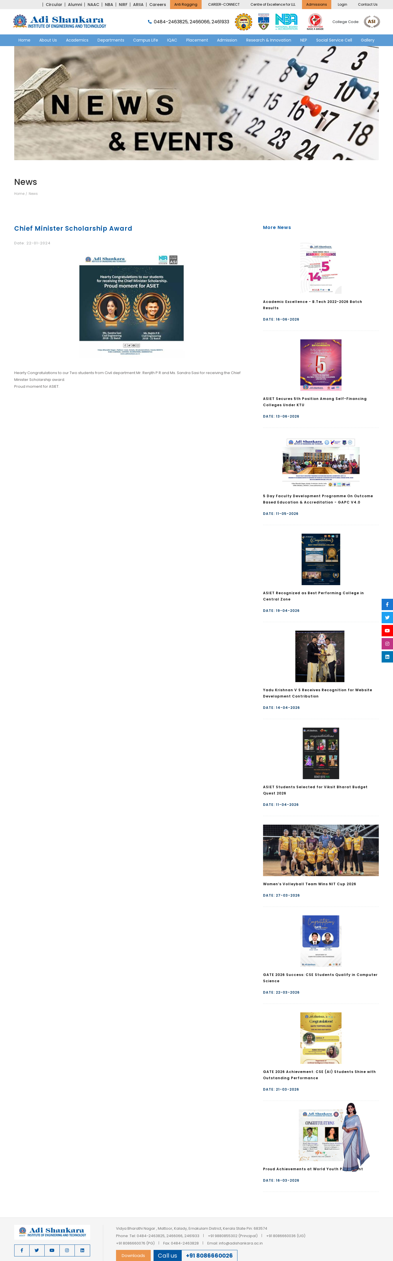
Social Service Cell (334, 40)
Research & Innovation (268, 40)
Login (342, 4)
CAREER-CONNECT (224, 4)
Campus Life (145, 40)
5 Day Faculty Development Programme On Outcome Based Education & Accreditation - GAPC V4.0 (318, 499)
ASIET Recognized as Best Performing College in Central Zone (313, 596)
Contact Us (368, 4)
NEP (303, 40)
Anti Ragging (185, 4)
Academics (77, 40)
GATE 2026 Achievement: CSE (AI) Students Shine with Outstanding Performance (319, 1074)
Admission (227, 40)
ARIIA (138, 5)
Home (24, 40)
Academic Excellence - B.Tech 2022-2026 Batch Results (312, 304)
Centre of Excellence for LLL (273, 4)
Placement (197, 40)
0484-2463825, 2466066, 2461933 (188, 22)
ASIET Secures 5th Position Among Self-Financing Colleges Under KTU (315, 401)
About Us (48, 40)
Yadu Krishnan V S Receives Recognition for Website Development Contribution (317, 693)
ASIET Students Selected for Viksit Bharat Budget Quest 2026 (315, 790)
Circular (54, 5)
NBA (109, 5)
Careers (157, 5)
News (33, 193)
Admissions (316, 4)
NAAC (93, 5)
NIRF (123, 5)
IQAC (172, 40)
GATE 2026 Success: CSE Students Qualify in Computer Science (320, 977)
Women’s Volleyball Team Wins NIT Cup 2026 (309, 884)
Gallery (368, 40)
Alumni (75, 5)
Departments (111, 40)
